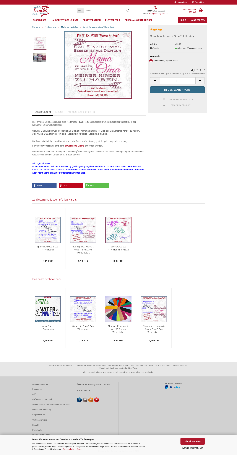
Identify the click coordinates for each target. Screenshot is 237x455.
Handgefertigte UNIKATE (64, 20)
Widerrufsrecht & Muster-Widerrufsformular (51, 404)
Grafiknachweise (39, 420)
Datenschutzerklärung (72, 449)
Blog (183, 20)
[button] (44, 185)
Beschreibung (43, 111)
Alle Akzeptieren (193, 441)
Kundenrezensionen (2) (81, 111)
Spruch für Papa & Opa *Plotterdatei (47, 248)
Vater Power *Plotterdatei (48, 327)
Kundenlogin (180, 2)
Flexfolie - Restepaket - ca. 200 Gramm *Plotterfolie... (118, 329)
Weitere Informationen (192, 448)
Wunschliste (198, 2)
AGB (34, 394)
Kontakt (35, 425)
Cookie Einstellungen (41, 435)
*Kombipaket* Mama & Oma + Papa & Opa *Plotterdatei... (83, 249)
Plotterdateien (92, 20)
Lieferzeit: (154, 48)
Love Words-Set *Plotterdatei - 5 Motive (118, 248)
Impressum (37, 389)
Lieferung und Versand (42, 399)
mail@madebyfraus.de (158, 13)
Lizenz (59, 111)
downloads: (155, 56)
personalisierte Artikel (138, 20)
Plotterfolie (112, 20)
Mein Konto (37, 430)
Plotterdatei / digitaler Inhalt (164, 61)
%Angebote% (198, 20)
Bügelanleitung (38, 415)
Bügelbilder (39, 20)
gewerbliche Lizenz (74, 146)
